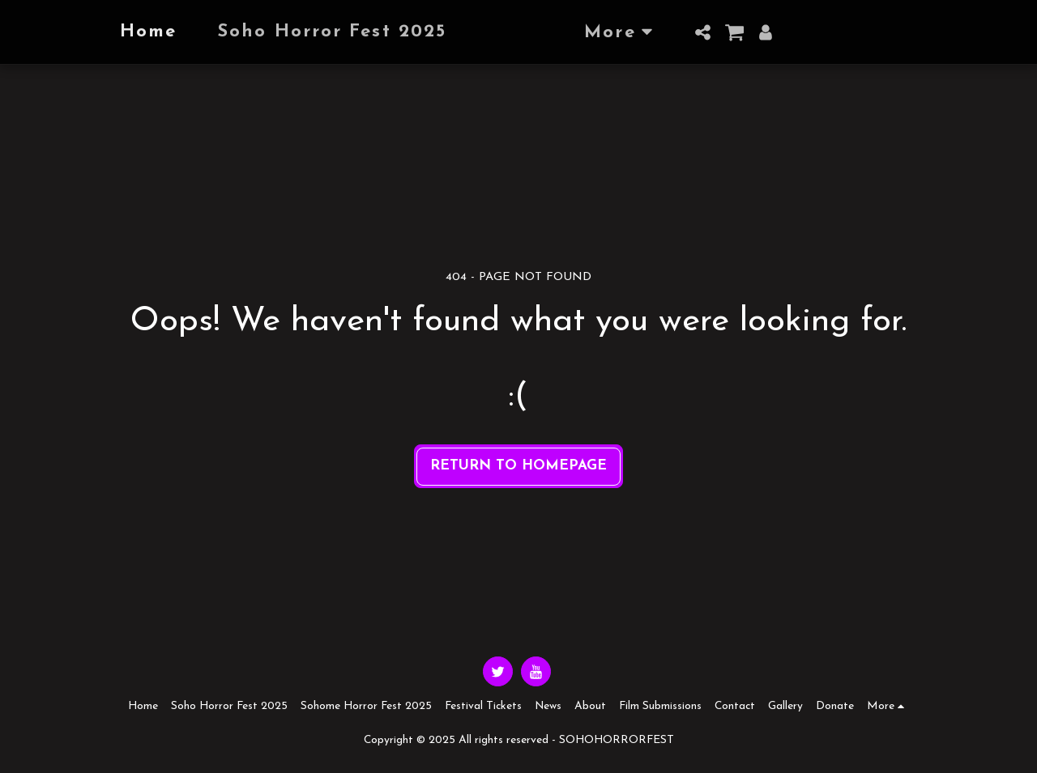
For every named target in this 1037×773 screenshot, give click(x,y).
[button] (734, 32)
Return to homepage (518, 466)
